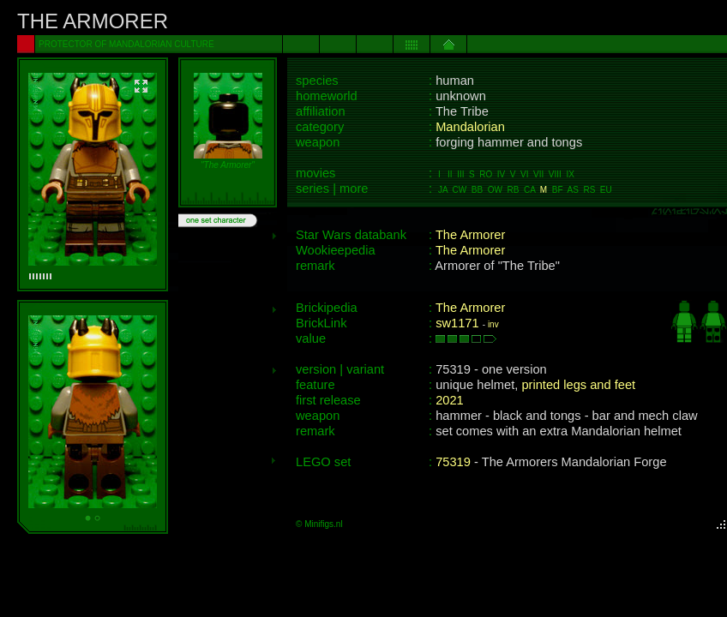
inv (493, 324)
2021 (450, 400)
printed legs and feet (578, 385)
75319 (453, 462)
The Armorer (470, 235)
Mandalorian (470, 127)
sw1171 (457, 323)
